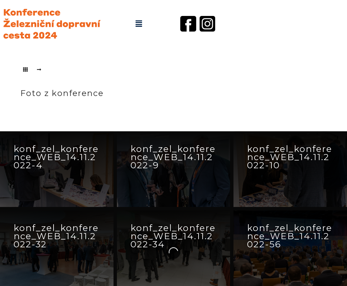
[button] (138, 23)
